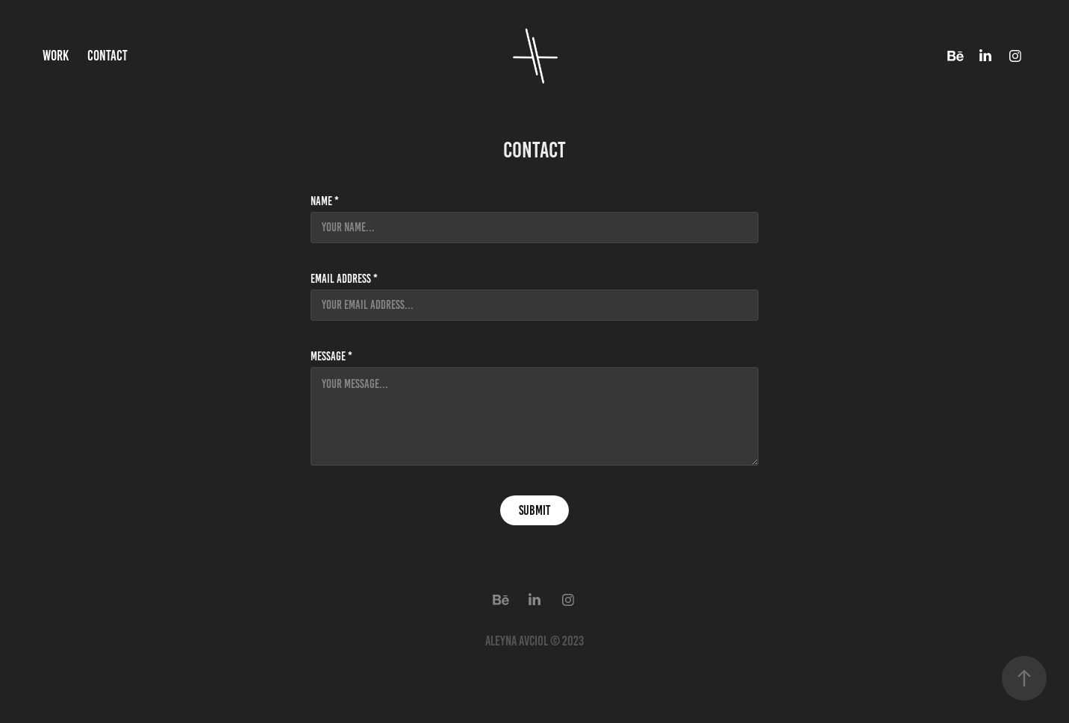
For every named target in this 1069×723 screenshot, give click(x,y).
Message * (331, 357)
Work (56, 55)
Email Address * (344, 279)
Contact (107, 55)
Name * (325, 201)
